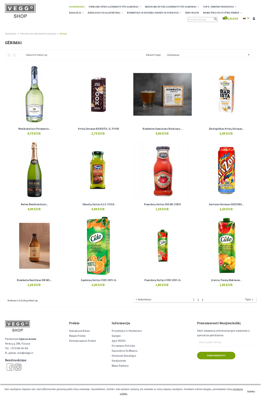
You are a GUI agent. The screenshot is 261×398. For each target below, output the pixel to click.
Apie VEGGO (119, 340)
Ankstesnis (143, 299)
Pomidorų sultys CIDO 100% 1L (162, 280)
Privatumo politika (123, 345)
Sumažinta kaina (79, 330)
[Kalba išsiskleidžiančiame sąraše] (246, 18)
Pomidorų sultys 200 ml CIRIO (162, 204)
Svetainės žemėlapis (124, 355)
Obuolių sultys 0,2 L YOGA (98, 204)
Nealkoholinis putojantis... (34, 128)
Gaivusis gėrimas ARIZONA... (226, 204)
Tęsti (249, 299)
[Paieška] (202, 19)
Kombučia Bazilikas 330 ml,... (34, 280)
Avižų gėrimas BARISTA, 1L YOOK (98, 128)
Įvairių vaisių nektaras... (226, 280)
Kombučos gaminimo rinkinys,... (162, 128)
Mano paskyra (120, 365)
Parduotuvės (119, 360)
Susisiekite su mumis (124, 350)
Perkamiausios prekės (82, 340)
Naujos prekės (77, 335)
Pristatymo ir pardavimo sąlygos (127, 333)
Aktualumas (209, 55)
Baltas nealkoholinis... (34, 204)
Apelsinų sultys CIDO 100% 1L (98, 280)
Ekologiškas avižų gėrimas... (226, 128)
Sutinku (251, 391)
